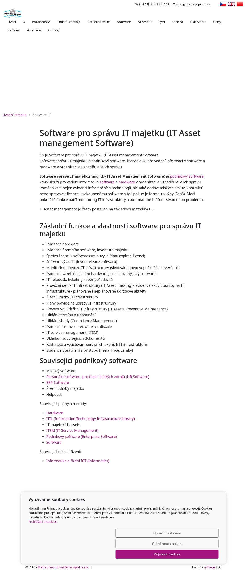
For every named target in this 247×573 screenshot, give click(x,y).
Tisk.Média (198, 21)
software (107, 182)
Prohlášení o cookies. (43, 543)
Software (124, 21)
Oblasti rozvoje (69, 21)
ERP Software (57, 382)
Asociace (34, 30)
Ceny (217, 21)
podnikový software (187, 176)
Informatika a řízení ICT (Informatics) (77, 460)
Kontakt (53, 30)
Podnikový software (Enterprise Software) (81, 436)
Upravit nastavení (114, 554)
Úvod (12, 21)
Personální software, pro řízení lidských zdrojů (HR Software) (97, 376)
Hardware (54, 412)
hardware (127, 182)
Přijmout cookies (198, 554)
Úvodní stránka (14, 114)
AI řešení (145, 21)
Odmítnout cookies (156, 554)
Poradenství (41, 21)
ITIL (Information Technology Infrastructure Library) (90, 418)
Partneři (14, 30)
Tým (161, 21)
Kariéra (177, 21)
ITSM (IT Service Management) (72, 430)
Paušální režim (98, 21)
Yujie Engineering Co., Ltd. (146, 503)
